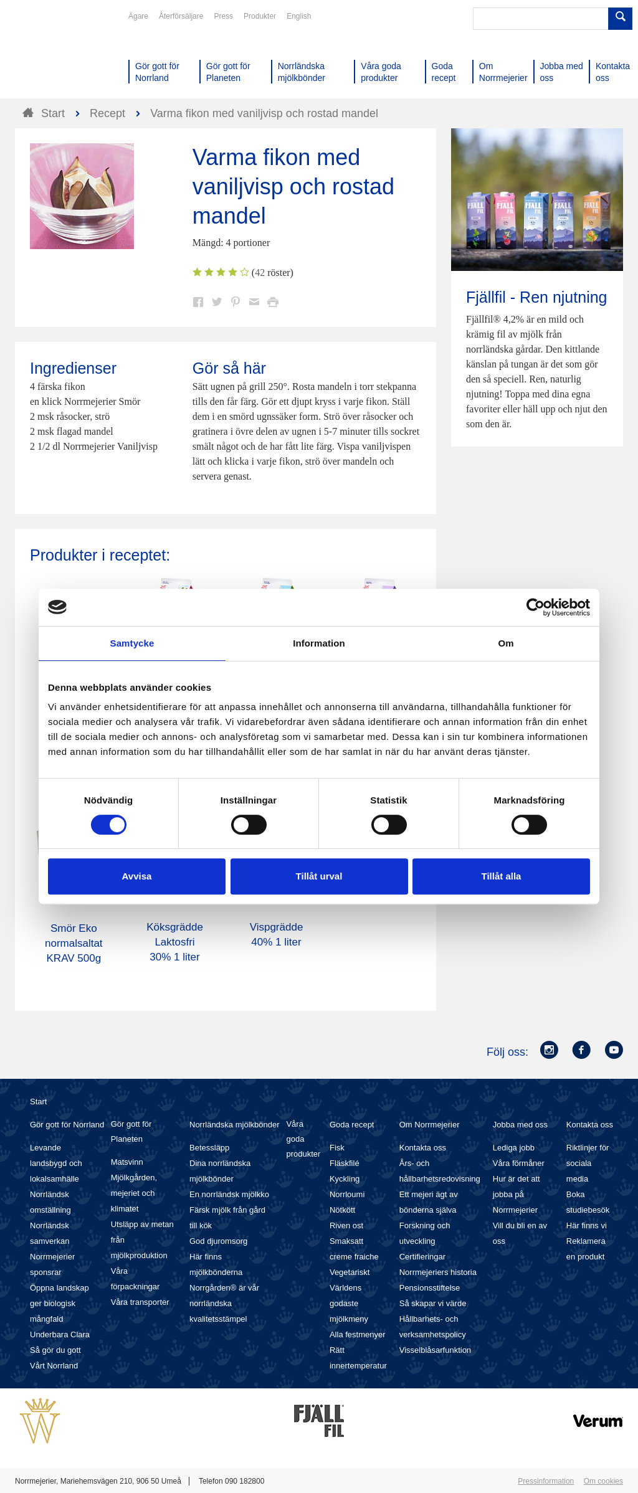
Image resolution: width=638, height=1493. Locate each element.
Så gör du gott (55, 1350)
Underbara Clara (60, 1334)
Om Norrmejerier (429, 1124)
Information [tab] (319, 643)
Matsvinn (127, 1162)
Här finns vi (586, 1225)
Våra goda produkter (303, 1139)
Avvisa (137, 876)
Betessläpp (209, 1147)
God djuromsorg (218, 1241)
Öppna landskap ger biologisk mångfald (59, 1303)
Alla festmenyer (358, 1334)
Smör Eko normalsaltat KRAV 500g (74, 943)
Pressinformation (546, 1481)
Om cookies (603, 1481)
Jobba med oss (520, 1124)
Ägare (138, 16)
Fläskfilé (344, 1163)
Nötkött (342, 1210)
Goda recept (352, 1124)
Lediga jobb (514, 1147)
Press (223, 16)
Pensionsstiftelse (429, 1287)
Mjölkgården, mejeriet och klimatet (134, 1193)
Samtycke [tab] (132, 643)
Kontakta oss (422, 1147)
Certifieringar (422, 1256)
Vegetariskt (349, 1272)
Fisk (337, 1147)
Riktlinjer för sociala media (587, 1163)
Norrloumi (347, 1194)
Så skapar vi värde (433, 1303)
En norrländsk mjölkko (229, 1194)
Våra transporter (140, 1302)
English (299, 16)
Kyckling (344, 1178)
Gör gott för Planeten (131, 1131)
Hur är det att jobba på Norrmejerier (516, 1194)
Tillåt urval (319, 876)
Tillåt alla (501, 876)
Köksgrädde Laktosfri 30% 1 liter (174, 942)
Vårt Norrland (54, 1365)
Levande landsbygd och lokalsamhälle (56, 1163)
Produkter (260, 16)
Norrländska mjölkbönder (234, 1124)
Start (38, 1101)
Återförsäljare (181, 16)
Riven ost (346, 1225)
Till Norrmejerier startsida (62, 54)
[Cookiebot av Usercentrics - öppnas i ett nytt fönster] (535, 607)
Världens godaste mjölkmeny (349, 1303)
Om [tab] (505, 643)
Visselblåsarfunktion (435, 1350)
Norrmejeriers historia (438, 1272)
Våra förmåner (519, 1163)
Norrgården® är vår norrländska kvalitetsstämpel (224, 1303)
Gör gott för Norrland (67, 1124)
